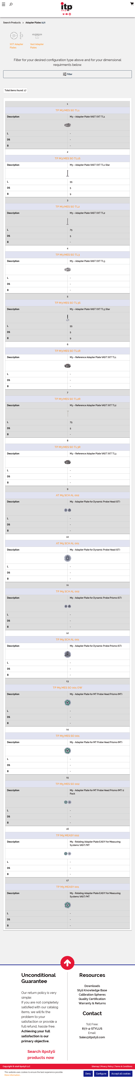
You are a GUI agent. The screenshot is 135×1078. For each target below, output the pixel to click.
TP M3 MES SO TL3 (68, 254)
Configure (101, 1073)
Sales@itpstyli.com (92, 1037)
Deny (88, 1073)
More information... (12, 1075)
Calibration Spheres (92, 994)
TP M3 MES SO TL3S (67, 302)
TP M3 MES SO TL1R (67, 350)
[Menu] (3, 4)
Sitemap (95, 1066)
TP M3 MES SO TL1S (67, 158)
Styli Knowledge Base (92, 990)
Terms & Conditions (123, 1066)
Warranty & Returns (92, 1003)
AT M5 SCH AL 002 (67, 495)
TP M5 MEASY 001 (67, 886)
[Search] (10, 4)
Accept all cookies (121, 1073)
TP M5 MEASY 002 (67, 835)
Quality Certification (92, 999)
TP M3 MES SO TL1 (67, 110)
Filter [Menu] (67, 73)
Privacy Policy (107, 1066)
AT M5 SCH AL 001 (67, 543)
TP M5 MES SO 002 (67, 784)
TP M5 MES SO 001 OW (67, 687)
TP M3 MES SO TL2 (68, 206)
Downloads (92, 986)
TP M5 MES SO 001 (67, 735)
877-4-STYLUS (92, 1028)
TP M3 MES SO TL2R (67, 399)
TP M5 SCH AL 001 (67, 639)
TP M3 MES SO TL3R (67, 447)
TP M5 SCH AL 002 (67, 591)
